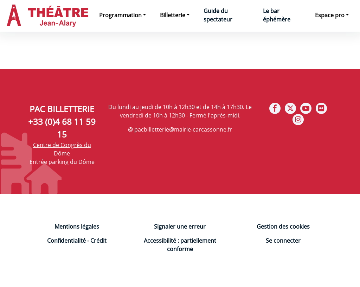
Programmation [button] (120, 15)
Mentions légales (76, 226)
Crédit (98, 240)
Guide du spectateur (218, 15)
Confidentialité (66, 240)
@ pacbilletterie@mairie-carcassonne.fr (180, 129)
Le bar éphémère (276, 15)
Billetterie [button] (172, 15)
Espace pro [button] (330, 15)
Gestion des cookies (283, 226)
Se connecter (283, 240)
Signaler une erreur (180, 226)
